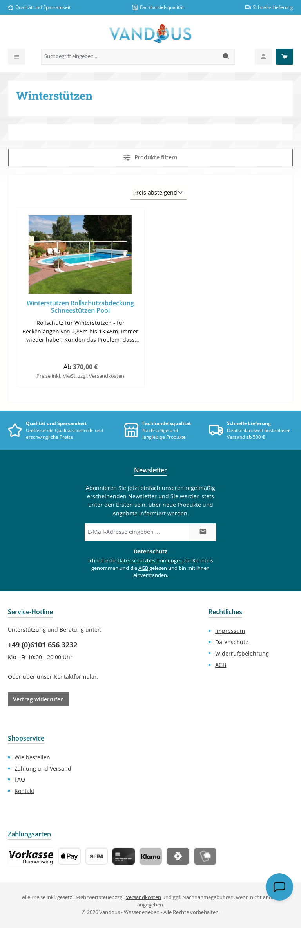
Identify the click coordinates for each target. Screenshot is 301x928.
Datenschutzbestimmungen (150, 560)
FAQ (20, 779)
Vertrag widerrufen (38, 699)
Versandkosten (143, 897)
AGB (143, 568)
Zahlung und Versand (43, 768)
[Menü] (16, 57)
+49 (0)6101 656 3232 (42, 644)
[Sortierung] (158, 193)
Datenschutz (231, 642)
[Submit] (202, 532)
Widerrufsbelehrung (242, 653)
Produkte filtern (150, 157)
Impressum (230, 630)
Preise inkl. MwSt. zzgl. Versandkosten (80, 376)
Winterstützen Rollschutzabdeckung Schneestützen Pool (80, 307)
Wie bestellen (32, 757)
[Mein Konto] (263, 57)
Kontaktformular (75, 676)
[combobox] (129, 57)
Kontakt (24, 791)
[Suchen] (226, 57)
